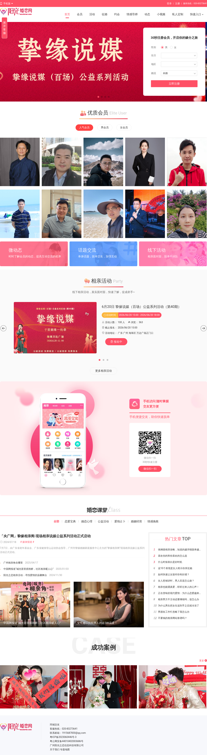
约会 (117, 14)
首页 (67, 14)
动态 (147, 14)
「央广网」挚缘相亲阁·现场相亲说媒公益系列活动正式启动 (45, 536)
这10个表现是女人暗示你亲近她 (175, 568)
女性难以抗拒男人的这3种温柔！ (97, 623)
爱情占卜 (119, 521)
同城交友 (55, 724)
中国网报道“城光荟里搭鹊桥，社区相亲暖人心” (28, 569)
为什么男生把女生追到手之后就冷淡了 (178, 605)
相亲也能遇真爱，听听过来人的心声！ (178, 586)
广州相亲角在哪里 (13, 562)
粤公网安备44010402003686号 (66, 741)
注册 (177, 3)
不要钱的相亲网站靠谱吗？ (172, 618)
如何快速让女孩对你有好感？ (173, 574)
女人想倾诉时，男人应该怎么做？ (176, 580)
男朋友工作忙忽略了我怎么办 (173, 611)
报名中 (116, 341)
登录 (169, 3)
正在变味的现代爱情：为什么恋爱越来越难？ (182, 593)
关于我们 (55, 749)
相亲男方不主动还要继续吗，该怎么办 (178, 599)
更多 (203, 660)
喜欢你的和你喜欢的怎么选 (172, 555)
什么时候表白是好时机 (170, 562)
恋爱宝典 (70, 521)
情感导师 (132, 14)
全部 (56, 521)
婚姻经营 (136, 521)
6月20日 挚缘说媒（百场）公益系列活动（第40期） (141, 307)
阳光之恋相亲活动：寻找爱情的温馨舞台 (25, 575)
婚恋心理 (86, 521)
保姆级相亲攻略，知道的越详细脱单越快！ (181, 549)
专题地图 (65, 749)
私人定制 (177, 14)
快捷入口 (197, 14)
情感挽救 (153, 521)
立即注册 (174, 83)
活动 (92, 14)
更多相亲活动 (103, 370)
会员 (79, 14)
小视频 (161, 14)
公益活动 (103, 521)
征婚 (104, 14)
